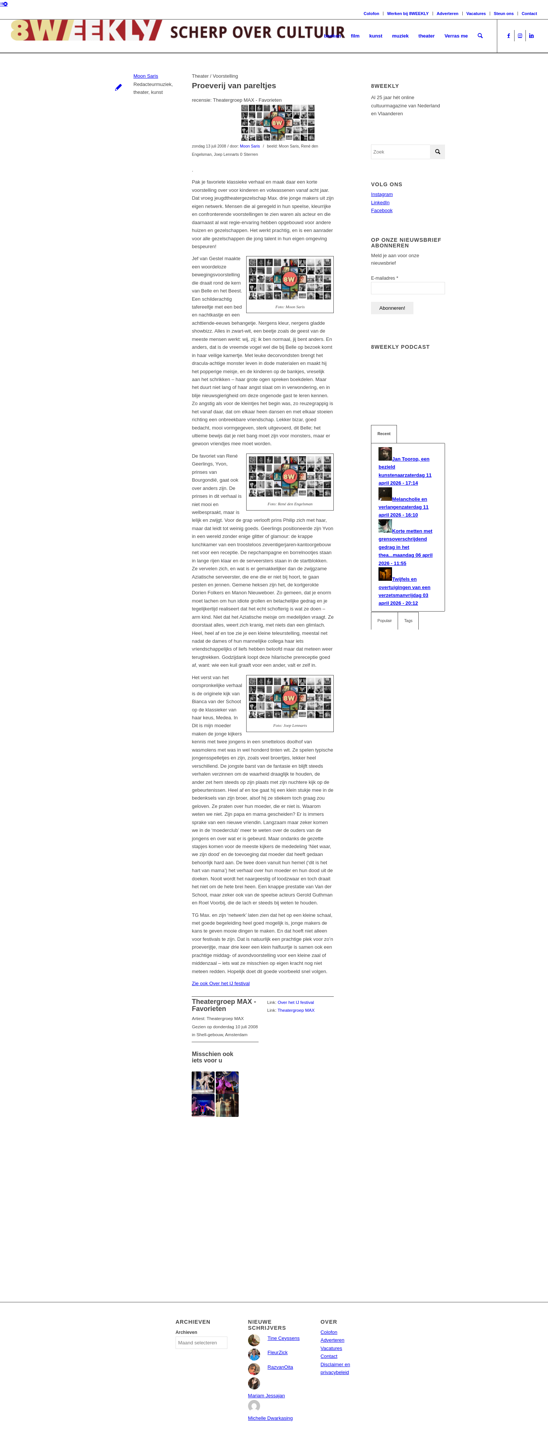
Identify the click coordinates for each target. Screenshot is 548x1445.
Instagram (382, 194)
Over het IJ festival (296, 1002)
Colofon (371, 13)
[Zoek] (480, 36)
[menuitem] (332, 36)
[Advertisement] (263, 1193)
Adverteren (448, 13)
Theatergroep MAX (296, 1010)
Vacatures (476, 13)
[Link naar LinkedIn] (531, 35)
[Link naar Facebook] (508, 35)
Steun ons (504, 13)
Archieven (186, 1332)
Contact (529, 13)
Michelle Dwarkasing (270, 1418)
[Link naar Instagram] (520, 35)
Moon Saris (145, 76)
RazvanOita (280, 1367)
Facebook (381, 210)
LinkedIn (380, 202)
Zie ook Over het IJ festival (221, 983)
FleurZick (278, 1352)
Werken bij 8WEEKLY (408, 13)
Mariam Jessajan (266, 1395)
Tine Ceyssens (284, 1338)
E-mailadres (384, 278)
